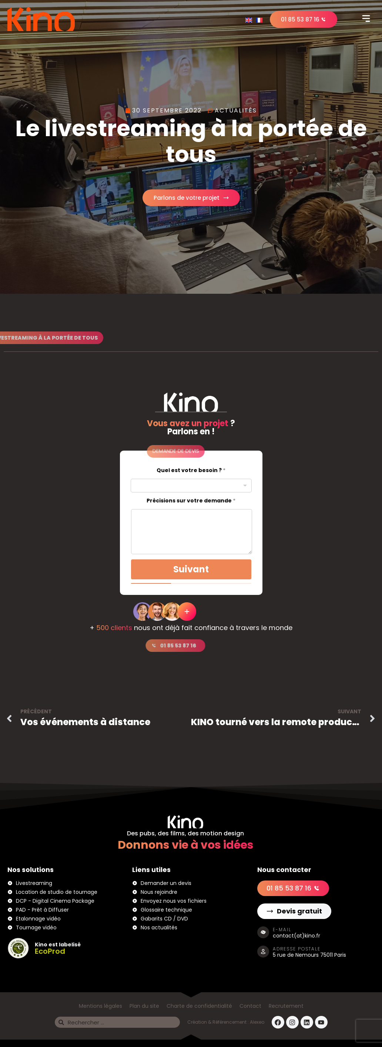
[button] (366, 19)
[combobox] (191, 485)
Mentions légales (100, 1006)
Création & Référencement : (218, 1022)
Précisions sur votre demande (191, 501)
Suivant (191, 569)
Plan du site (144, 1006)
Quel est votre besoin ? (191, 470)
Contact (250, 1006)
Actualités (236, 110)
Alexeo (257, 1022)
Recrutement (286, 1006)
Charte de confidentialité (199, 1006)
